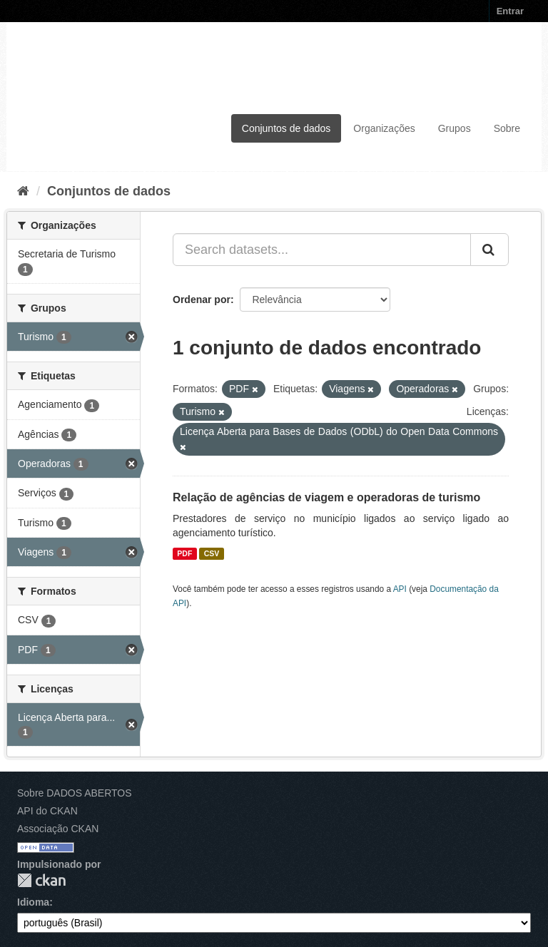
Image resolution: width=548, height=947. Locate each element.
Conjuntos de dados (286, 128)
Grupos (454, 128)
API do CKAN (47, 811)
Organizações (384, 128)
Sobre (507, 128)
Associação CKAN (57, 828)
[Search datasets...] (322, 249)
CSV (212, 553)
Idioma (33, 902)
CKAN (41, 880)
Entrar (510, 11)
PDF (184, 553)
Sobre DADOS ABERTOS (74, 793)
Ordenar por (201, 299)
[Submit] (489, 249)
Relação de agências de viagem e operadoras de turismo (326, 497)
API (400, 589)
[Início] (23, 191)
